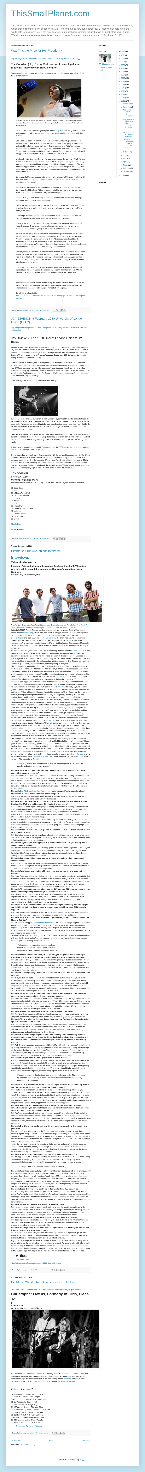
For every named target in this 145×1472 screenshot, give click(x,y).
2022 (123, 68)
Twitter (31, 830)
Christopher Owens (34, 1374)
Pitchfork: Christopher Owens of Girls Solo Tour (43, 1282)
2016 (123, 88)
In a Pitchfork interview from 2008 (34, 791)
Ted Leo (52, 720)
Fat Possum (63, 1381)
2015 (123, 91)
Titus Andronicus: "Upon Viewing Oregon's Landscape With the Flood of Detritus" (44, 627)
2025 (123, 59)
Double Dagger (17, 638)
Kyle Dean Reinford (79, 625)
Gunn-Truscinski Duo (43, 756)
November (127, 107)
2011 (123, 176)
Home (51, 1441)
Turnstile (71, 1381)
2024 (123, 62)
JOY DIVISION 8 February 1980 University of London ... (128, 124)
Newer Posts (16, 1441)
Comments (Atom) (28, 1445)
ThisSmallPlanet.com (50, 13)
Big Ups (80, 754)
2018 (123, 81)
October (126, 152)
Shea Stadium (78, 651)
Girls (16, 1374)
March (125, 165)
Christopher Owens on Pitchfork (29, 1426)
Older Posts (85, 1441)
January (126, 171)
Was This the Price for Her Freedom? (36, 50)
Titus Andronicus (55, 635)
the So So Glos (49, 638)
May (125, 158)
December (127, 104)
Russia (64, 187)
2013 (123, 98)
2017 (123, 85)
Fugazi (80, 715)
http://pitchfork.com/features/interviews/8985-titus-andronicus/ (36, 1263)
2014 (123, 94)
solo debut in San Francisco (72, 1374)
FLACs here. (16, 524)
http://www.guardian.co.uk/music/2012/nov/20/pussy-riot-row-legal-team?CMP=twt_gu (46, 58)
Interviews (20, 557)
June (125, 155)
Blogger (82, 1460)
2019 (123, 78)
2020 (123, 75)
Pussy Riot (58, 130)
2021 (123, 72)
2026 (123, 55)
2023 (123, 65)
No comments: (45, 310)
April (125, 162)
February (126, 168)
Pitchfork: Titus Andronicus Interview (35, 551)
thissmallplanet (108, 64)
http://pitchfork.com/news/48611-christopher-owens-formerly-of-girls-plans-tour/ (46, 1289)
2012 (123, 101)
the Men (61, 687)
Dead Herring (27, 633)
